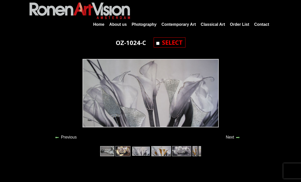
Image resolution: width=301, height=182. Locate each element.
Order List (239, 24)
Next (230, 137)
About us (118, 24)
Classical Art (213, 24)
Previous (69, 137)
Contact (261, 24)
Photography (144, 24)
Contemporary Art (178, 24)
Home (98, 24)
